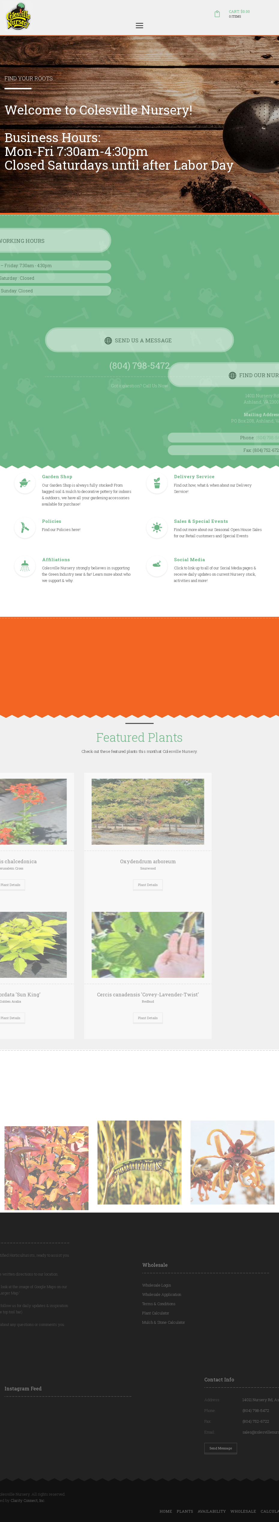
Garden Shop (57, 484)
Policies (51, 529)
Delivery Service (194, 484)
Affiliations (56, 567)
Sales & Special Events (201, 529)
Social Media (189, 567)
